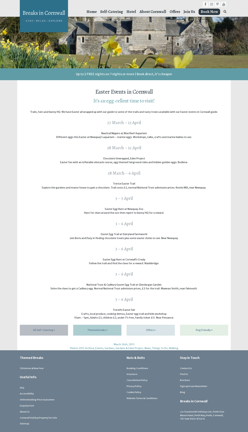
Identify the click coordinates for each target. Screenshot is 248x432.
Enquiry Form (27, 405)
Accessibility (27, 393)
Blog (182, 392)
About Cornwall (153, 11)
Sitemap (24, 423)
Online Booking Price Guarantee (37, 399)
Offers (175, 11)
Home (91, 11)
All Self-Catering (44, 330)
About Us (25, 411)
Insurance (132, 374)
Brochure (185, 380)
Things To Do (160, 348)
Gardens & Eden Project (129, 348)
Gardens (109, 348)
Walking (173, 348)
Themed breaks (97, 330)
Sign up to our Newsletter (193, 386)
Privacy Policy (134, 386)
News (147, 348)
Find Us (184, 374)
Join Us (189, 11)
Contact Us (186, 368)
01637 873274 (197, 418)
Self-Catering (111, 11)
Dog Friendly (204, 330)
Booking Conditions (137, 368)
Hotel (131, 11)
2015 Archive (86, 348)
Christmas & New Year (32, 368)
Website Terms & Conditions (142, 398)
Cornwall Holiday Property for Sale (38, 417)
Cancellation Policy (137, 380)
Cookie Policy (134, 392)
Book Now (209, 11)
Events (99, 348)
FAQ (22, 387)
